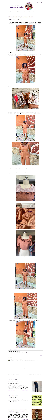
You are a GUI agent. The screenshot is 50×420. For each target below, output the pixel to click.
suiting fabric (23, 54)
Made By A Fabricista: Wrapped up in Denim (17, 382)
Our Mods (24, 11)
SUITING (26, 352)
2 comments (12, 390)
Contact (29, 11)
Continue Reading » (25, 390)
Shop (34, 11)
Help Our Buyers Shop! (13, 396)
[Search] (37, 2)
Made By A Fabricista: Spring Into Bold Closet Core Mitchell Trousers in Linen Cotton (17, 410)
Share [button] (41, 355)
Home (9, 11)
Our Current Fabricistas (16, 11)
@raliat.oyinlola (14, 349)
